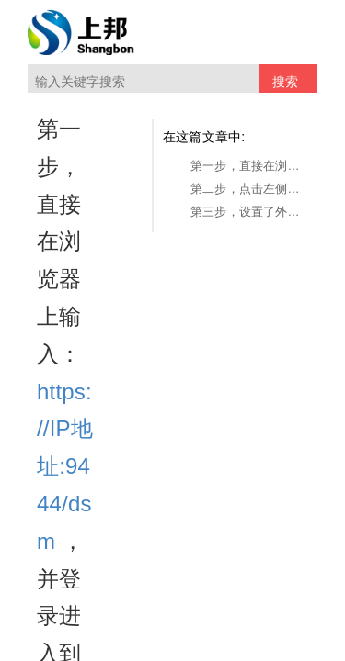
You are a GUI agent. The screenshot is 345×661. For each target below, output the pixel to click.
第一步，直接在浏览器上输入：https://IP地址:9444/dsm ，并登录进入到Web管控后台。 (249, 166)
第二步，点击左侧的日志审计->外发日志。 (249, 189)
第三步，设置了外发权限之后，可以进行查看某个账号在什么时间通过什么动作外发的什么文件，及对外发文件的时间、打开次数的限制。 (249, 211)
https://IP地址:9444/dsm (65, 466)
